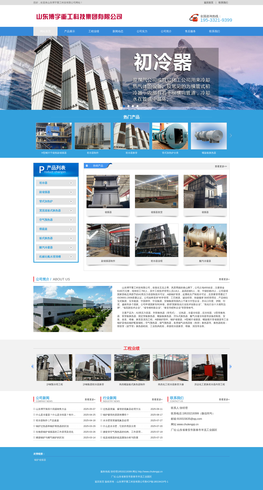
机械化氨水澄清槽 (50, 256)
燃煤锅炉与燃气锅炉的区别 (50, 437)
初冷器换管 (131, 152)
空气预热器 (46, 219)
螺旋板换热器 (209, 152)
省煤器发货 (157, 212)
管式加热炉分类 (170, 152)
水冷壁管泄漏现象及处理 (116, 420)
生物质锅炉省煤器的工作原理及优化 (54, 431)
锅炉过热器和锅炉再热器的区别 (52, 426)
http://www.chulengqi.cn (150, 471)
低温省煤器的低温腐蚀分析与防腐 (120, 437)
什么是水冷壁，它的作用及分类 (119, 426)
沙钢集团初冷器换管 (93, 384)
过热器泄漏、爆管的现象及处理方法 (122, 409)
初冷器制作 (93, 152)
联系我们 (223, 2)
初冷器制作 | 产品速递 (47, 420)
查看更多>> (221, 166)
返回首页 (208, 2)
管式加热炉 (46, 201)
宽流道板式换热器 (50, 210)
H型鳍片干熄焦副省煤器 (54, 152)
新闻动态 (118, 31)
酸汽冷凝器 (46, 247)
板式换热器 (46, 238)
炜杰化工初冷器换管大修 (171, 384)
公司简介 (166, 31)
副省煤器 (44, 192)
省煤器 (108, 212)
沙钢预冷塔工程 (54, 384)
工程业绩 (93, 31)
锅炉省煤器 (40, 459)
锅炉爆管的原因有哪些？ (116, 414)
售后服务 (190, 31)
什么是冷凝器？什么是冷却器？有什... (55, 414)
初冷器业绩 (157, 261)
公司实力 (142, 31)
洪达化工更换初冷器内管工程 (209, 384)
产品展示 (69, 31)
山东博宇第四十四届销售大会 (51, 409)
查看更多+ (224, 279)
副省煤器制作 (108, 261)
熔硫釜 (43, 229)
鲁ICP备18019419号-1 (156, 481)
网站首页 (45, 31)
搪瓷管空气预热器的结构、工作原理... (123, 431)
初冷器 (43, 182)
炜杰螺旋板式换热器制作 (132, 384)
